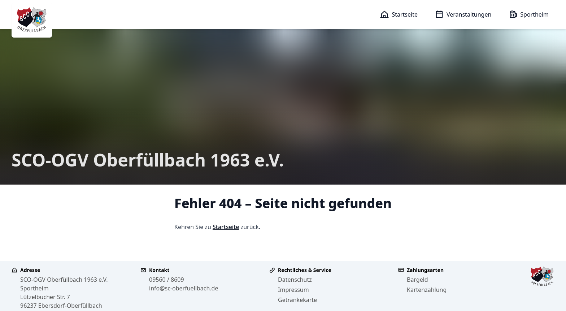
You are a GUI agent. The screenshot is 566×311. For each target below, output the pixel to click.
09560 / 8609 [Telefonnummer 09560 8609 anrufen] (166, 280)
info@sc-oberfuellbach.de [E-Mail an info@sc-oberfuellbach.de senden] (183, 288)
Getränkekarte (297, 300)
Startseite (226, 227)
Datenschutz (295, 280)
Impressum (293, 290)
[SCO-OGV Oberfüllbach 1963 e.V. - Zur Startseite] (32, 20)
